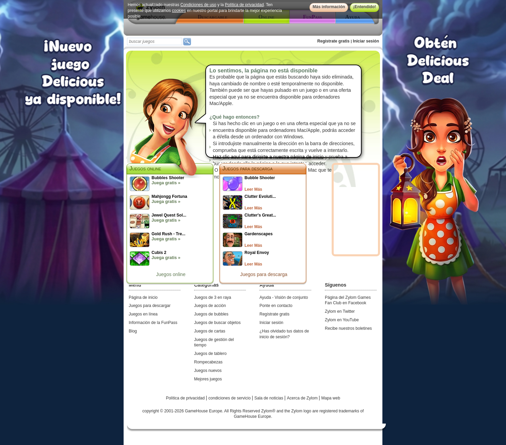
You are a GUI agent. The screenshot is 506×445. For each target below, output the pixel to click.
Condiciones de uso (198, 4)
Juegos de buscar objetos (217, 322)
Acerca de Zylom (303, 398)
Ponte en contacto (275, 305)
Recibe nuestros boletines (348, 328)
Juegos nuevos (208, 370)
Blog (133, 331)
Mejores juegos (208, 379)
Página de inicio (143, 297)
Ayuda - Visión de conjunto (283, 297)
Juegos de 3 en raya (212, 297)
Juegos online (170, 274)
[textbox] (154, 41)
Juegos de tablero (210, 353)
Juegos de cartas (209, 331)
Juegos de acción (210, 305)
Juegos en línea (143, 314)
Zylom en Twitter (340, 311)
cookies (179, 10)
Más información (329, 6)
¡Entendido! (364, 6)
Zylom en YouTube (342, 320)
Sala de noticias (269, 398)
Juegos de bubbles (211, 314)
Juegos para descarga (247, 168)
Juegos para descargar (150, 305)
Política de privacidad (244, 4)
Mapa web (330, 398)
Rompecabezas (208, 362)
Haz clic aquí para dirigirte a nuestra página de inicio (268, 156)
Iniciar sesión (366, 41)
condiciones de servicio (230, 398)
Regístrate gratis (333, 41)
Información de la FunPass (153, 322)
